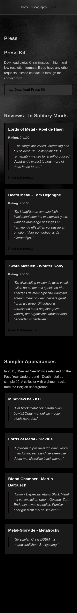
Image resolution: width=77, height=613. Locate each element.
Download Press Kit (27, 89)
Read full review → (22, 178)
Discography (38, 7)
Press (52, 7)
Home (25, 7)
